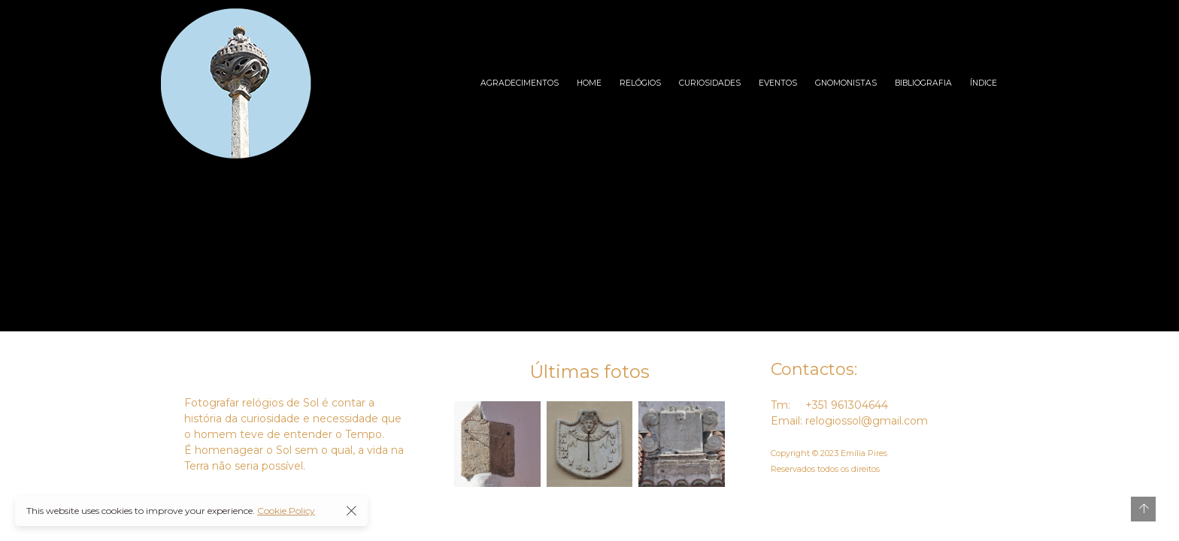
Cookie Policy (286, 510)
